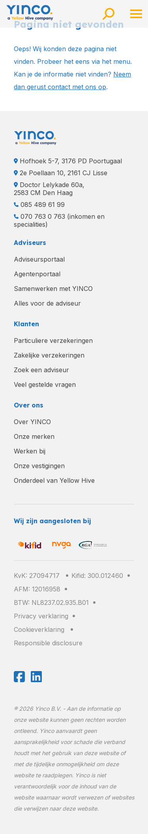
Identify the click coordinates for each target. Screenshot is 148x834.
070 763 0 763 (43, 216)
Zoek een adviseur (41, 370)
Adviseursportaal (39, 259)
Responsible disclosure (48, 643)
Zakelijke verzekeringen (49, 355)
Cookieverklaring (39, 629)
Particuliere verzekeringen (53, 340)
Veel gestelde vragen (45, 384)
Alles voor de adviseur (47, 303)
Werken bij (29, 451)
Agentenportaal (37, 274)
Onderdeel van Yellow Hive (54, 480)
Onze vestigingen (39, 466)
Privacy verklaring (41, 616)
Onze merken (34, 436)
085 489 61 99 (43, 204)
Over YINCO (32, 422)
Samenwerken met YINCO (53, 289)
